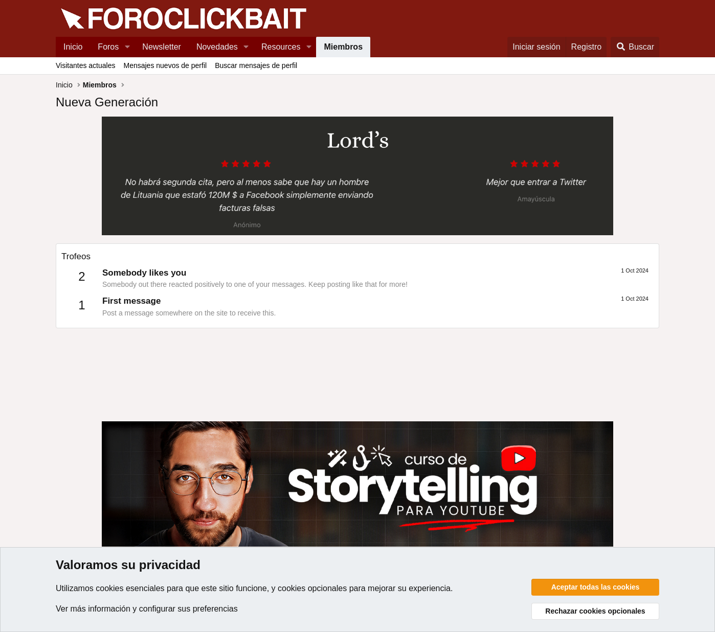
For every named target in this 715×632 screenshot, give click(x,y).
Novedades (217, 46)
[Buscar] (635, 47)
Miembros (343, 46)
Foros (108, 46)
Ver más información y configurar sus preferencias (147, 608)
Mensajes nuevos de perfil (165, 65)
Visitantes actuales (85, 65)
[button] (127, 47)
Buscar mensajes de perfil (256, 65)
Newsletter (161, 46)
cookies (109, 588)
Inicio (72, 46)
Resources (280, 46)
